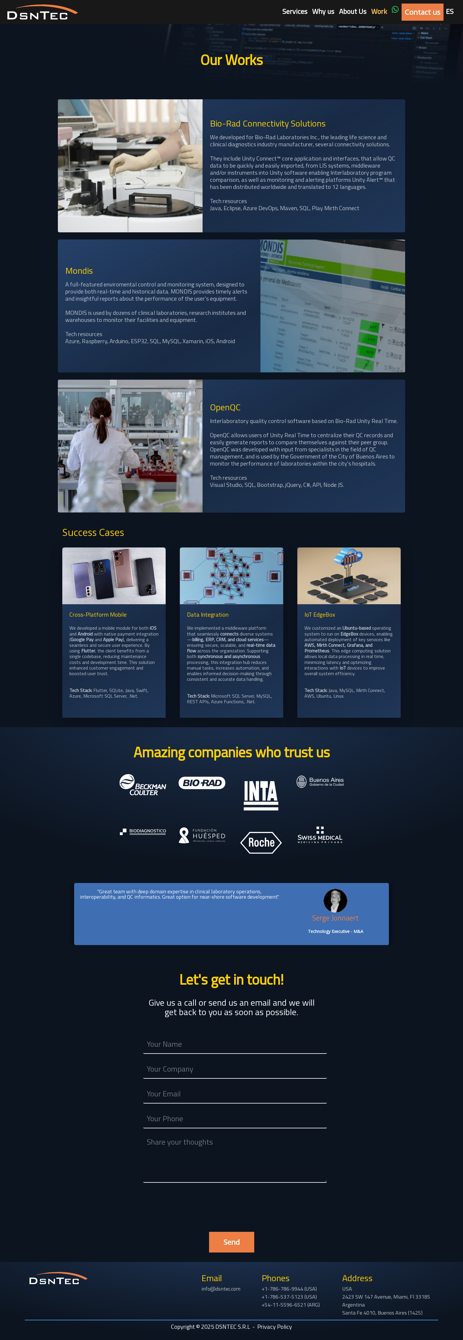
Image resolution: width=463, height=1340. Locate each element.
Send (232, 1242)
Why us (323, 11)
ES (450, 11)
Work (379, 11)
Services (294, 11)
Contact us (422, 12)
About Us (352, 11)
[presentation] (231, 1201)
